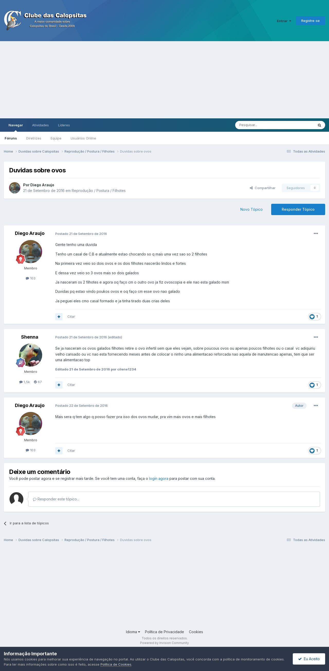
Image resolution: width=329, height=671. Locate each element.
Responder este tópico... (56, 499)
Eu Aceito (309, 659)
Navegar (15, 127)
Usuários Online (83, 138)
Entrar (284, 21)
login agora (158, 478)
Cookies (196, 632)
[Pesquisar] (260, 125)
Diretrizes (33, 138)
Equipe (56, 138)
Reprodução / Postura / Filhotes (99, 190)
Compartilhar (263, 188)
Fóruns (11, 138)
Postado (81, 234)
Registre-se (310, 21)
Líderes (64, 125)
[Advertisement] (164, 80)
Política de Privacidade (164, 632)
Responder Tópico (298, 209)
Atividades (40, 125)
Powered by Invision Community (164, 643)
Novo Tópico (251, 209)
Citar (71, 316)
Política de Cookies (115, 664)
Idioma (133, 632)
